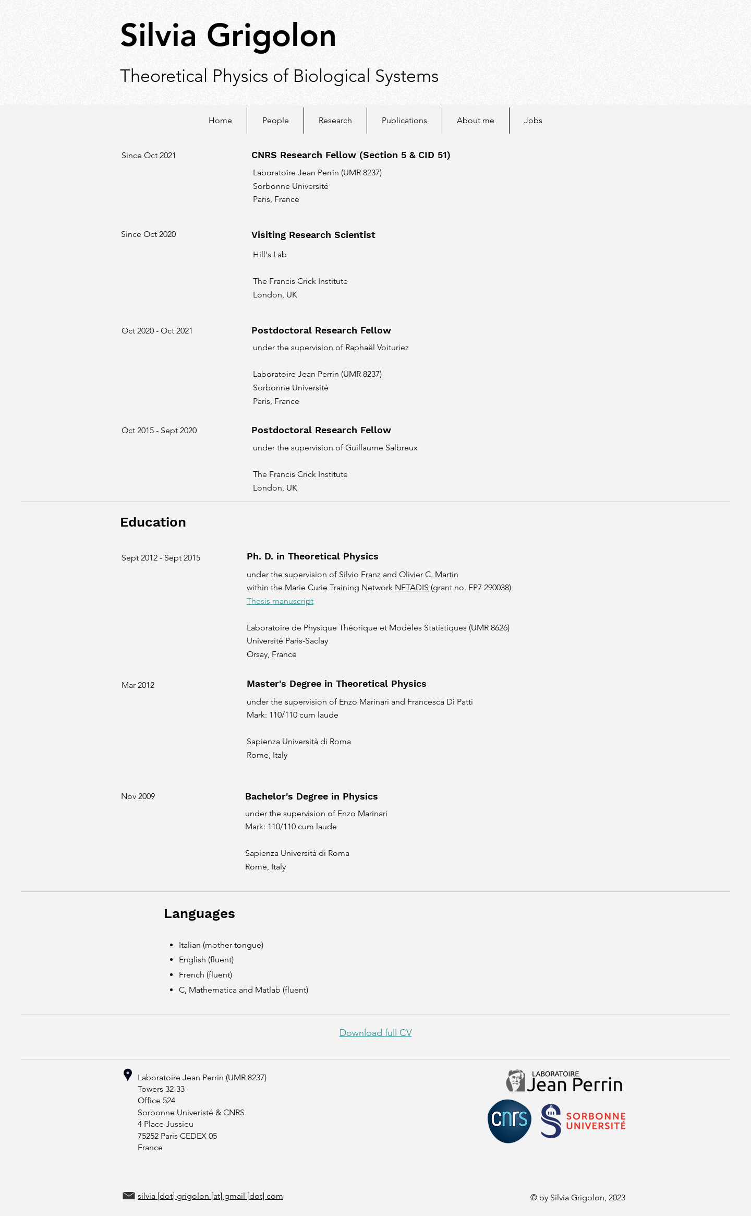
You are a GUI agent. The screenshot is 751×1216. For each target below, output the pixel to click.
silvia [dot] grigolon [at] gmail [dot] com (210, 1196)
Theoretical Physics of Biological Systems (279, 76)
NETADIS (412, 587)
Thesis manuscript (280, 601)
